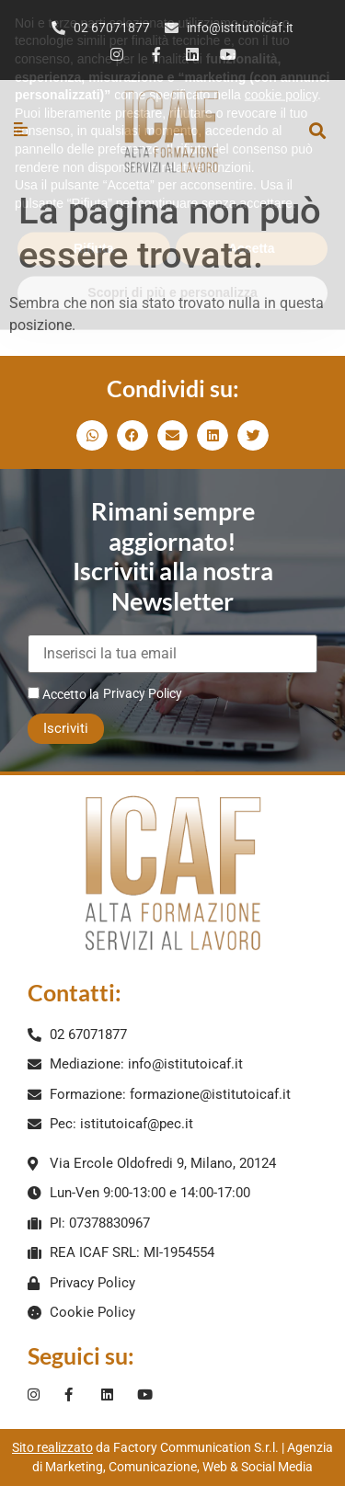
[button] (317, 131)
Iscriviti (65, 728)
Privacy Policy (142, 693)
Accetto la (63, 694)
